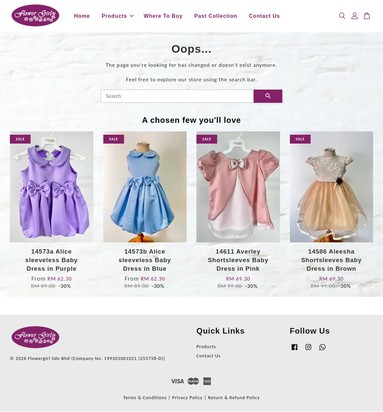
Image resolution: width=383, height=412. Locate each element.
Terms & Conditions (145, 398)
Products (118, 16)
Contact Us (264, 16)
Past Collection (216, 16)
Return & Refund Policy (234, 398)
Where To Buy (163, 16)
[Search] (177, 96)
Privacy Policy (187, 398)
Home (82, 16)
